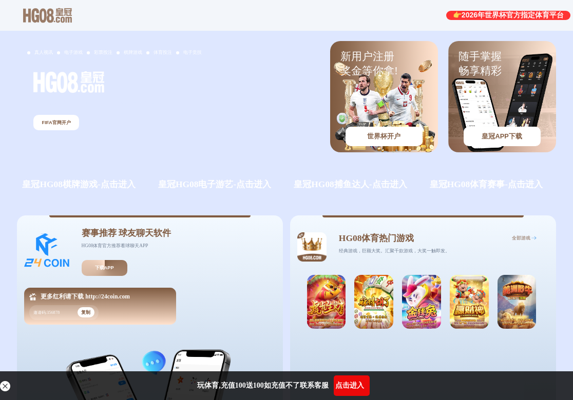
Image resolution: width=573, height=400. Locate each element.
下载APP (104, 267)
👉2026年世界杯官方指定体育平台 (508, 15)
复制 (85, 312)
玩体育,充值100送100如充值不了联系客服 (263, 385)
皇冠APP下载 (502, 136)
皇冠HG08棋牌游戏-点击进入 (78, 184)
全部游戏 (521, 238)
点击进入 (349, 385)
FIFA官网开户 (56, 122)
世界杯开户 (383, 136)
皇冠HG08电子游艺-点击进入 (214, 184)
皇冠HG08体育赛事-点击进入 (486, 184)
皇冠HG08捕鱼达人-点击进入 (350, 184)
